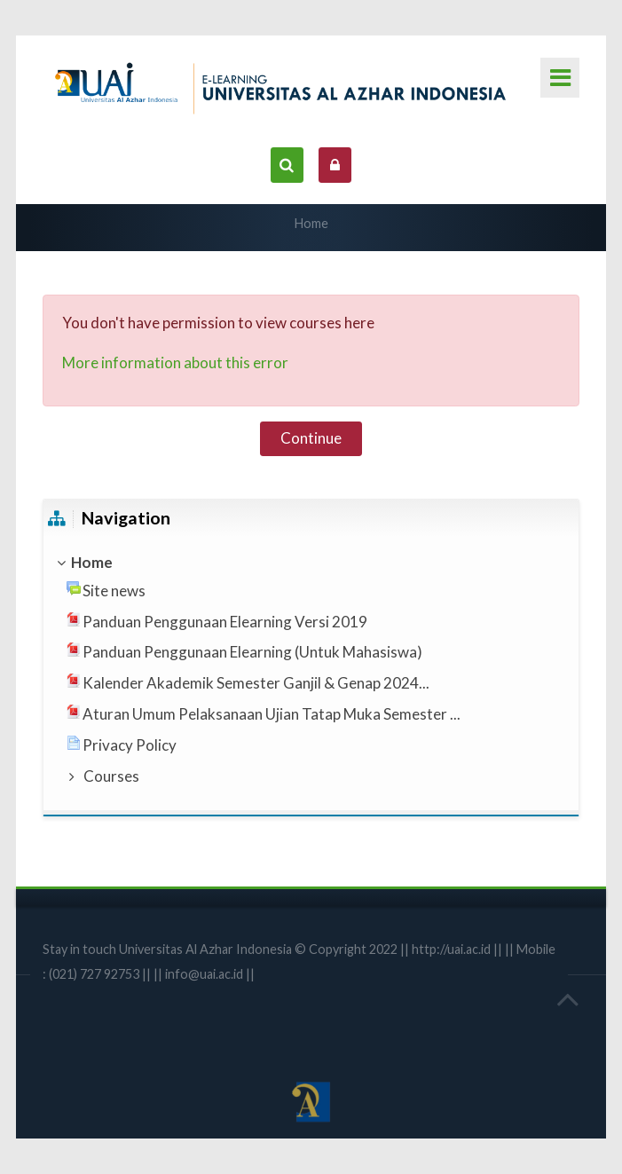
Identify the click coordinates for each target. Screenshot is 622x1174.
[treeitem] (311, 562)
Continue (311, 438)
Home (311, 223)
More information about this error (175, 362)
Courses (111, 776)
